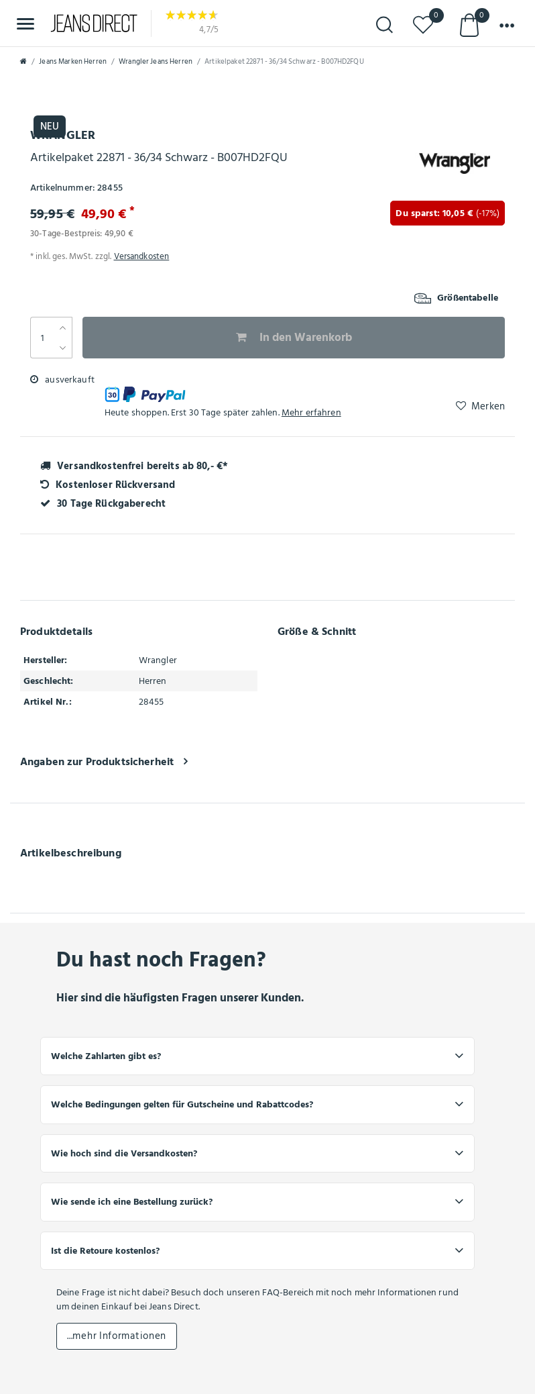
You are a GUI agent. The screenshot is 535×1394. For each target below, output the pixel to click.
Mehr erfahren (311, 412)
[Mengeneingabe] (42, 337)
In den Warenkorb (294, 337)
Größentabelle (456, 298)
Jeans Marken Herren (73, 62)
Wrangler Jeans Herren (155, 62)
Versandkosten (142, 256)
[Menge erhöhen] (63, 327)
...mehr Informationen (116, 1336)
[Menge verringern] (63, 348)
